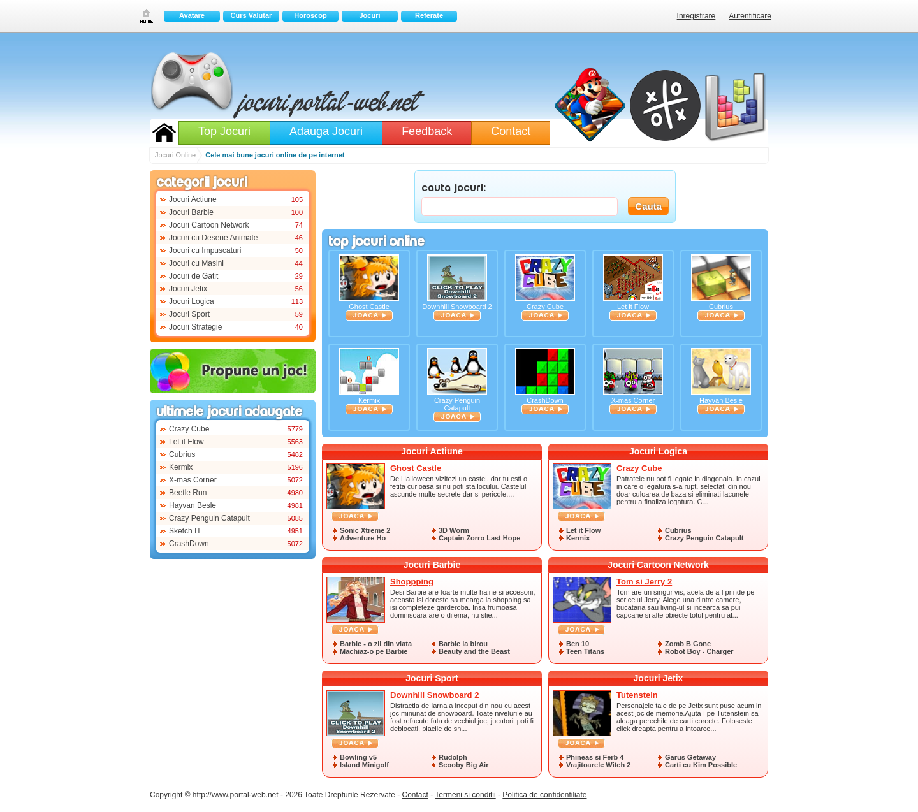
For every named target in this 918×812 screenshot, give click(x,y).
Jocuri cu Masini (196, 263)
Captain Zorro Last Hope (479, 538)
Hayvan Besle (192, 505)
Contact (510, 131)
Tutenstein (637, 695)
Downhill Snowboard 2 (457, 287)
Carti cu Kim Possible (701, 765)
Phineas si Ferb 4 (594, 757)
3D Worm (454, 530)
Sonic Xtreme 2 (365, 530)
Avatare (192, 15)
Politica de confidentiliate (544, 794)
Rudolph (453, 757)
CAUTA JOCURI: (453, 188)
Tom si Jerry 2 (644, 581)
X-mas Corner (193, 479)
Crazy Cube (189, 428)
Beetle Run (188, 492)
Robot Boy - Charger (699, 651)
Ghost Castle (369, 287)
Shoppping (411, 581)
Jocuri (369, 15)
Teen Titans (585, 651)
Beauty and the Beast (474, 651)
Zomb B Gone (688, 644)
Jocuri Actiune (193, 199)
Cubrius (182, 454)
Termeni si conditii (465, 794)
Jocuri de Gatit (193, 276)
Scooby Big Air (463, 765)
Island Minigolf (364, 765)
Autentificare (750, 15)
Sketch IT (185, 530)
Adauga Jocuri (326, 131)
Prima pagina (146, 15)
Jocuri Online (164, 132)
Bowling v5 (358, 757)
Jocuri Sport (189, 314)
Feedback (427, 131)
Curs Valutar (251, 15)
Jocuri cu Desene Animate (213, 237)
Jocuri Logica (191, 301)
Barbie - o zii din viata (376, 644)
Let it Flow (186, 441)
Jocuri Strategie (195, 327)
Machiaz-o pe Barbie (373, 651)
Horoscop (310, 15)
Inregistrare (696, 15)
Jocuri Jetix (188, 288)
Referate (429, 15)
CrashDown (189, 543)
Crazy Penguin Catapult (209, 518)
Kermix (181, 467)
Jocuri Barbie (191, 212)
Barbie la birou (463, 644)
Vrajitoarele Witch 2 (598, 765)
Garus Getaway (690, 757)
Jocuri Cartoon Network (209, 225)
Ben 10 (577, 644)
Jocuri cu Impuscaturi (205, 250)
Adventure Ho (363, 538)
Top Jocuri (224, 131)
